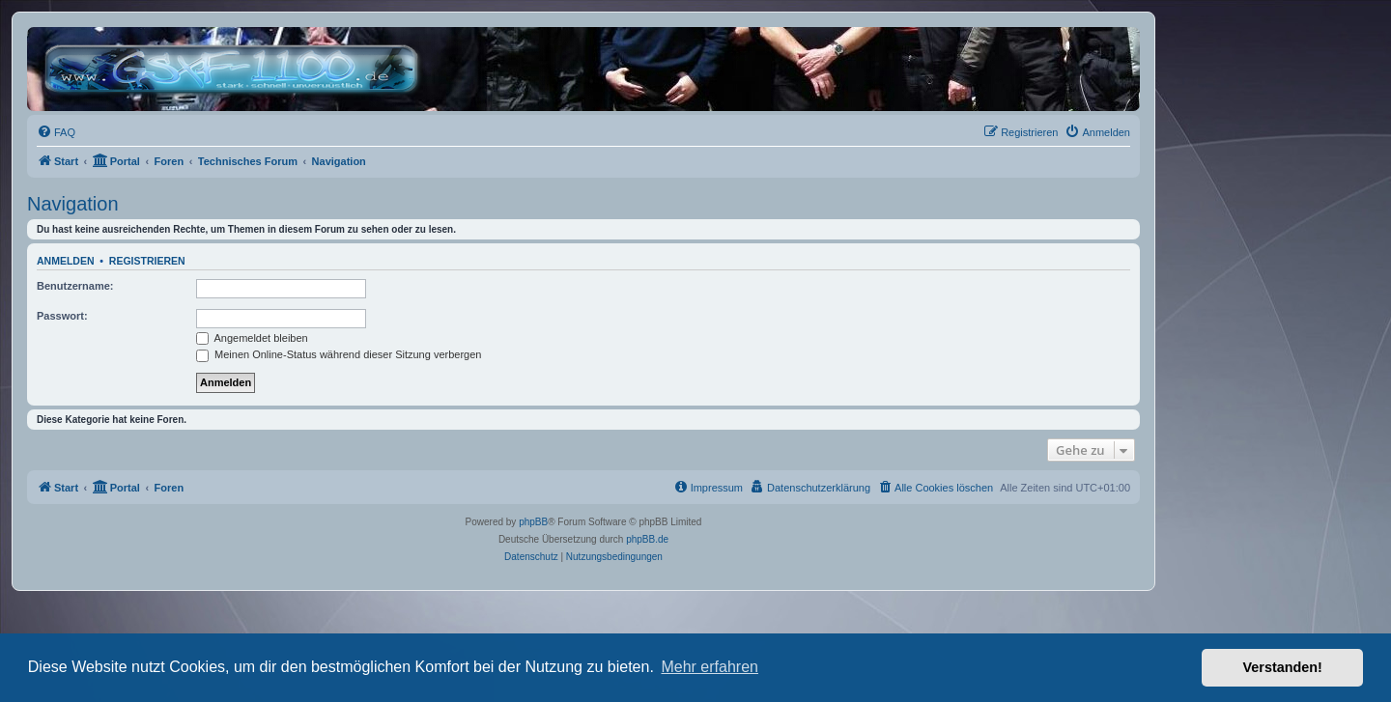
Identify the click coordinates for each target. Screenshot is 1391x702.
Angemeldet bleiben (252, 338)
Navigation (73, 203)
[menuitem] (56, 132)
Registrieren (147, 261)
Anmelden (66, 261)
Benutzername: (75, 286)
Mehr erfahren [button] (709, 667)
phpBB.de (647, 539)
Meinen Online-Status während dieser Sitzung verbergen (338, 354)
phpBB (533, 522)
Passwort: (62, 316)
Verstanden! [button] (1282, 667)
